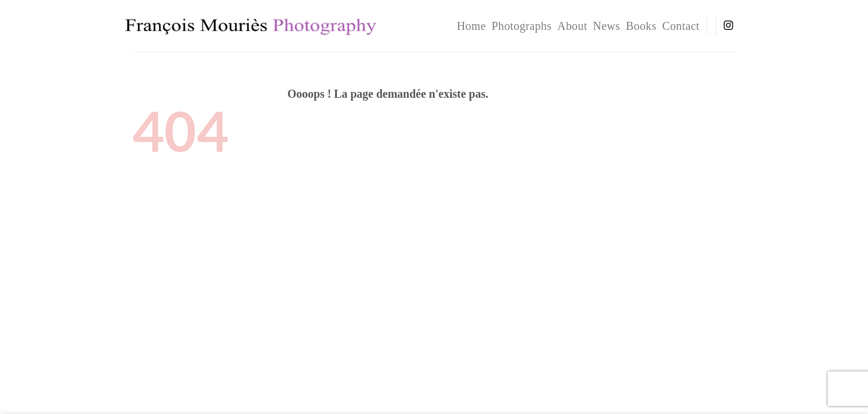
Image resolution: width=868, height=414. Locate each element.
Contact (681, 26)
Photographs (521, 26)
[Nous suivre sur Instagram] (728, 26)
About (572, 26)
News (606, 26)
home (471, 26)
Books (641, 26)
